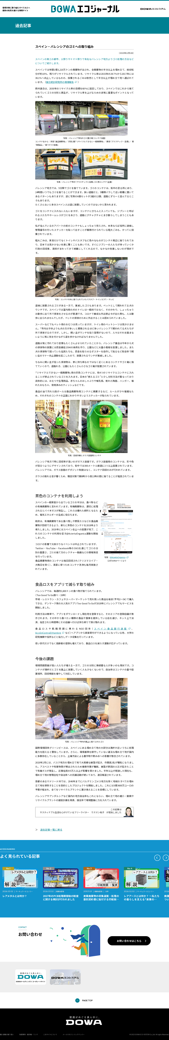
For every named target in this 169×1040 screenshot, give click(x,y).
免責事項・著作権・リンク (28, 1034)
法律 (106, 891)
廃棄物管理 (60, 891)
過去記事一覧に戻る (51, 829)
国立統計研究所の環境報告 (60, 82)
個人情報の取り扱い (7, 1034)
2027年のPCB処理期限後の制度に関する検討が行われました (60, 897)
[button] (157, 858)
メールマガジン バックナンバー (73, 1034)
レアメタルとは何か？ (14, 896)
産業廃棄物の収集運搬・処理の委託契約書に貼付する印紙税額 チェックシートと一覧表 (102, 899)
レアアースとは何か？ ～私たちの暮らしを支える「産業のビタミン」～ (141, 899)
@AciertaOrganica (117, 557)
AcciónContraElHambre (48, 632)
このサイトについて (50, 1034)
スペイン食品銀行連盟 (110, 628)
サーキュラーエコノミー (24, 891)
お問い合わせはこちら (129, 941)
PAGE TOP (87, 1000)
